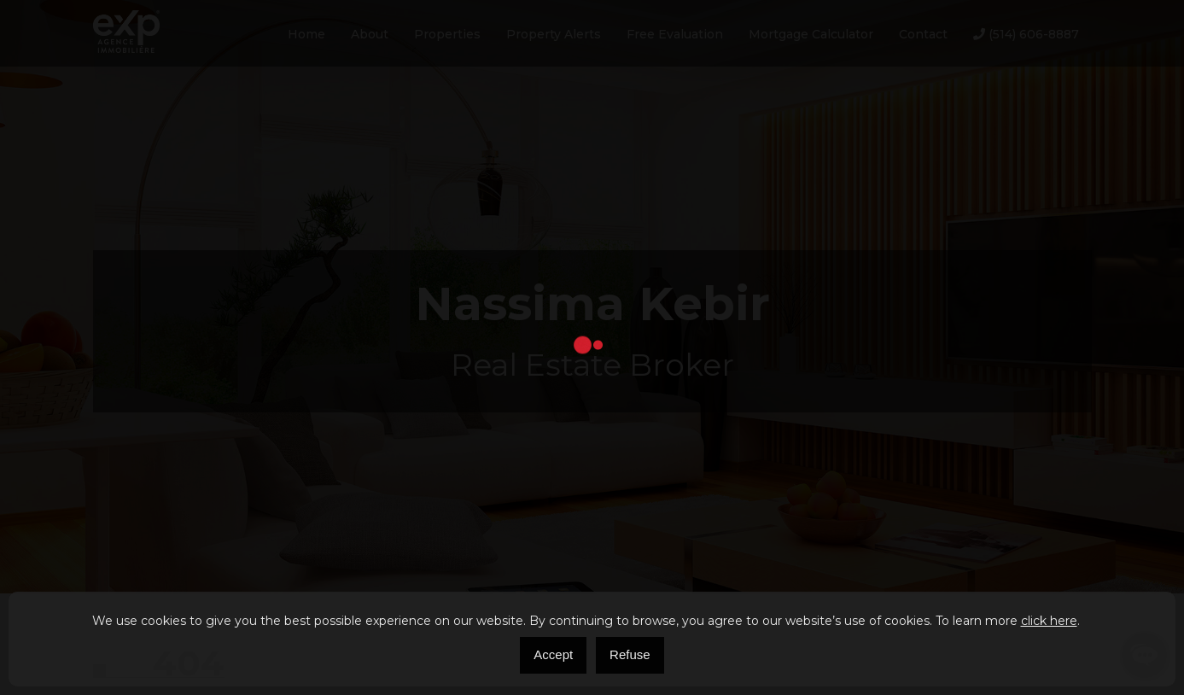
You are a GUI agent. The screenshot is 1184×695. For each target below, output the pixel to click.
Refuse (629, 654)
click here (1049, 620)
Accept (553, 654)
